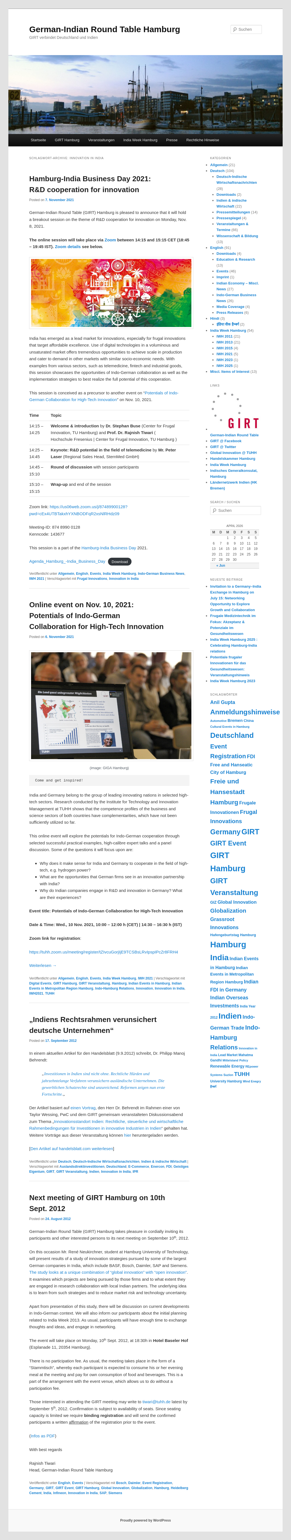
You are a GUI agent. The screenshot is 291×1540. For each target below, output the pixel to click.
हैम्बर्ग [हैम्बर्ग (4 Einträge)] (213, 1086)
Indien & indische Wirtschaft (163, 1162)
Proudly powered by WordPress (145, 1520)
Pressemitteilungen (233, 212)
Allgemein (66, 574)
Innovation (144, 988)
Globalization (141, 1488)
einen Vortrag (83, 1107)
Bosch (121, 1483)
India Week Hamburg (140, 140)
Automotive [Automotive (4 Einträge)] (218, 720)
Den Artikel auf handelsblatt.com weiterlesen (71, 1148)
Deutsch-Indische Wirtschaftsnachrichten (106, 1162)
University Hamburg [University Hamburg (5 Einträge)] (226, 1081)
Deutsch (64, 1162)
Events (95, 574)
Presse (171, 140)
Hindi (214, 318)
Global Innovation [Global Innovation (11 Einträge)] (237, 902)
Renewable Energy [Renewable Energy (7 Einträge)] (227, 1066)
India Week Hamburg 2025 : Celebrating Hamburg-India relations (233, 645)
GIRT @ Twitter (223, 447)
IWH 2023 (225, 360)
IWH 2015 (225, 348)
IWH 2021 (36, 579)
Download (120, 561)
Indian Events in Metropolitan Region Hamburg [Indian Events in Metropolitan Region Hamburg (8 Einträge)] (232, 975)
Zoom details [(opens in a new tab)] (68, 246)
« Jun (220, 566)
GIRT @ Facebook (225, 441)
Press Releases (230, 312)
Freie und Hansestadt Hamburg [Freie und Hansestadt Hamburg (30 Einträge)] (227, 792)
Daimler (134, 1483)
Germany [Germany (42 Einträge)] (225, 832)
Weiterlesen (43, 965)
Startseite (38, 140)
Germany (36, 1488)
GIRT (50, 1172)
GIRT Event (65, 1488)
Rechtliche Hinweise (202, 140)
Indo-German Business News (161, 574)
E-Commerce (138, 1167)
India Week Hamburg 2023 (232, 681)
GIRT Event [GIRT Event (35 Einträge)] (228, 843)
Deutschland (116, 1167)
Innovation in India (124, 579)
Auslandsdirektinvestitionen (82, 1167)
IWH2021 (36, 993)
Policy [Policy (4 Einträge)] (243, 1060)
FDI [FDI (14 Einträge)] (251, 756)
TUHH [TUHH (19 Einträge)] (242, 1074)
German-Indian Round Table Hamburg (104, 29)
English (82, 574)
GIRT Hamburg (67, 140)
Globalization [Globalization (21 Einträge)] (228, 910)
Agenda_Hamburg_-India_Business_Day (67, 561)
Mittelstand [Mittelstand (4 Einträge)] (230, 1060)
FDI (169, 1167)
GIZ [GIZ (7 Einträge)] (213, 902)
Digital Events (40, 983)
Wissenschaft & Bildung (237, 236)
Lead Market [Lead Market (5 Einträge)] (228, 1055)
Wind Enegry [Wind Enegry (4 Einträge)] (252, 1081)
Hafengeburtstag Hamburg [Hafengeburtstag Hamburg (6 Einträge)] (233, 935)
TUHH (49, 993)
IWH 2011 (225, 336)
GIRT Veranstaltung (94, 983)
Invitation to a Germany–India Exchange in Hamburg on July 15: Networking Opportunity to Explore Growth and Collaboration (235, 598)
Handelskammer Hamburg (232, 458)
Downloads (226, 194)
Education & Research (236, 259)
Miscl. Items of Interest (229, 371)
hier (128, 1135)
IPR (135, 1172)
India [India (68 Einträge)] (219, 957)
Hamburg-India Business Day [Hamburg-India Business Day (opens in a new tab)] (108, 547)
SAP (103, 1493)
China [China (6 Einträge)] (249, 721)
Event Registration (157, 1483)
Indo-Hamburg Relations (114, 988)
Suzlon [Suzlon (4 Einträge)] (228, 1075)
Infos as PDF (42, 1435)
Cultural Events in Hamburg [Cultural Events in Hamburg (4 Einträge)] (229, 726)
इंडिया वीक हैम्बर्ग (228, 324)
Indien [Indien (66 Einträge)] (230, 1016)
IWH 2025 (225, 366)
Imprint (223, 277)
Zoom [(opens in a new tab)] (111, 239)
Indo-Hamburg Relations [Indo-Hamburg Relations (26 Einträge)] (235, 1037)
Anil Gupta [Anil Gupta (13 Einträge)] (222, 702)
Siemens (115, 1493)
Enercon (157, 1167)
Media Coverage (231, 307)
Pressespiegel (229, 218)
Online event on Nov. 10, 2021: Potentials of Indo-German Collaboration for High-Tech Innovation (96, 616)
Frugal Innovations (92, 579)
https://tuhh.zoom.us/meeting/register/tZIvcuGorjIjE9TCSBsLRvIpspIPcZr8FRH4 (103, 952)
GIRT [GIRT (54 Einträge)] (250, 832)
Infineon (59, 1493)
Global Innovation (115, 1488)
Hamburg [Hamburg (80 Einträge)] (228, 944)
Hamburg (119, 983)
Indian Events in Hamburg (149, 983)
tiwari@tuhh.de (156, 1401)
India (47, 1493)
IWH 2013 (225, 342)
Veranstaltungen (101, 140)
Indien (94, 1172)
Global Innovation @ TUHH (233, 453)
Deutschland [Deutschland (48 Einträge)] (232, 735)
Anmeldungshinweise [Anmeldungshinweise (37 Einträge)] (245, 712)
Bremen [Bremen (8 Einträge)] (235, 720)
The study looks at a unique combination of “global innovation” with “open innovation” (108, 1272)
